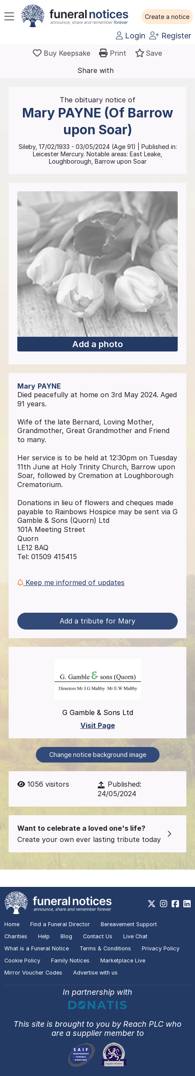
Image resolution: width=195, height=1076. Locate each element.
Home (11, 924)
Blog (66, 936)
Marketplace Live (122, 960)
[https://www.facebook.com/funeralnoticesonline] (175, 904)
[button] (167, 17)
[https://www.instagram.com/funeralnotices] (163, 904)
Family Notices (70, 960)
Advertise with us (95, 972)
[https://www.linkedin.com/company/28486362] (187, 904)
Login (130, 35)
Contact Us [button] (97, 936)
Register (170, 35)
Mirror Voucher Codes (33, 972)
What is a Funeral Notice (36, 948)
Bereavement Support (129, 924)
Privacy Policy (160, 948)
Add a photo (97, 344)
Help (44, 936)
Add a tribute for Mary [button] (97, 621)
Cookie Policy (22, 960)
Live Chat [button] (135, 936)
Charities (15, 936)
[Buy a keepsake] (61, 53)
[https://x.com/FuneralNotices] (151, 904)
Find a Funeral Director (60, 924)
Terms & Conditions (105, 948)
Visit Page (97, 725)
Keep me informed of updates (71, 582)
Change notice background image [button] (97, 754)
